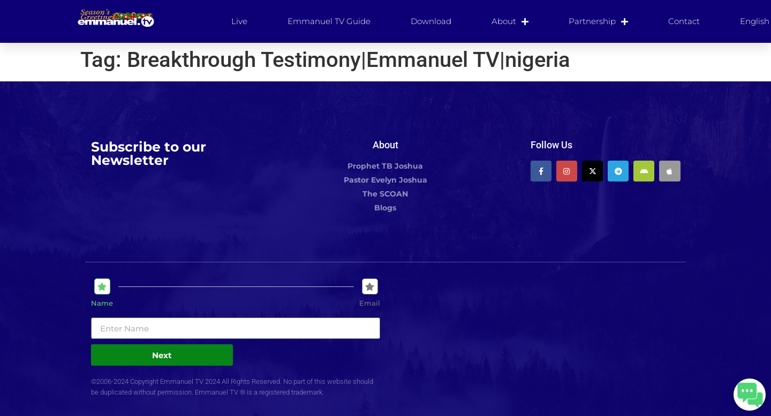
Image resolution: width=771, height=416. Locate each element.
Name (102, 303)
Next (162, 355)
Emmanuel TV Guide (329, 21)
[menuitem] (754, 21)
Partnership (598, 21)
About (510, 21)
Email (369, 303)
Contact (684, 21)
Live (239, 21)
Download (431, 21)
